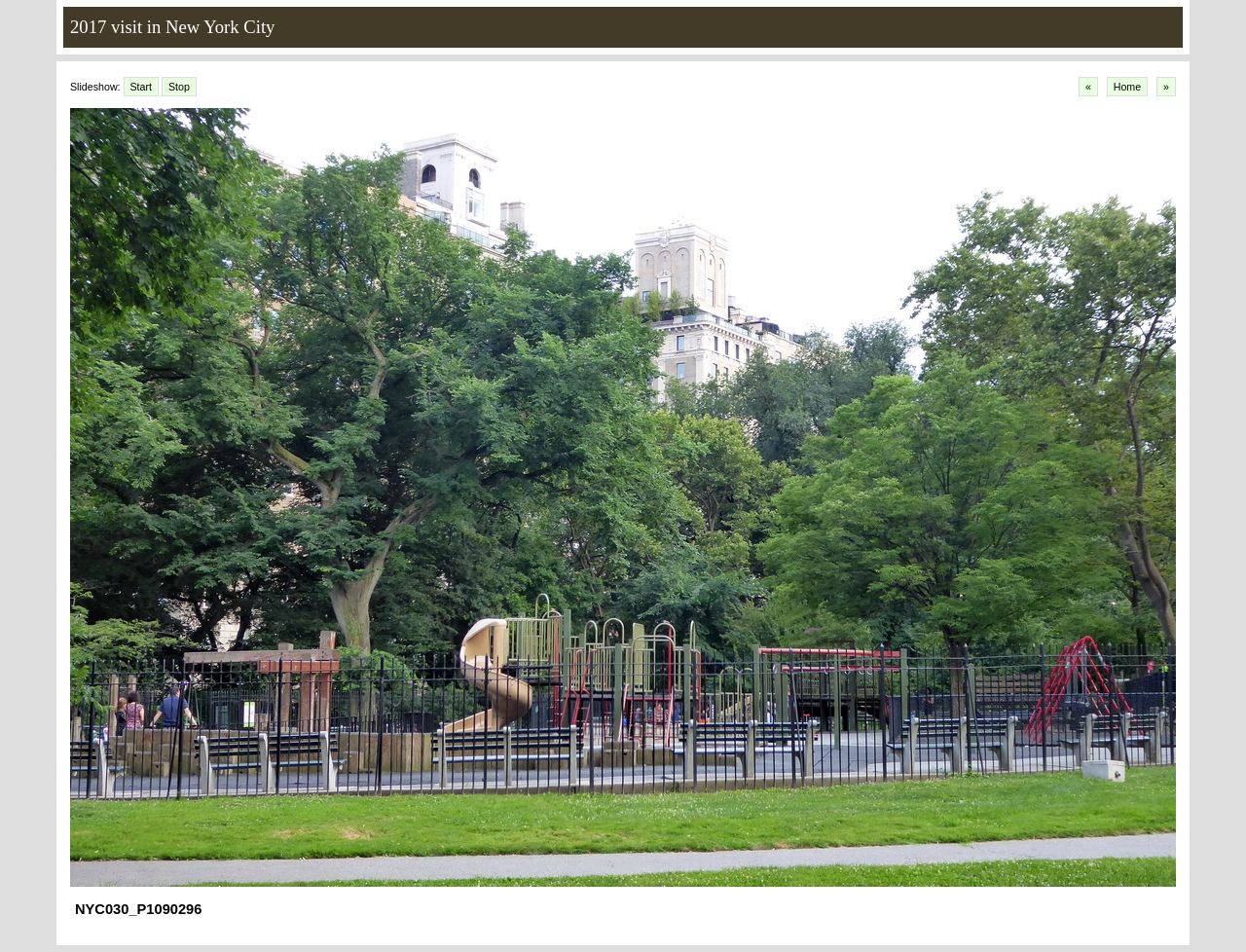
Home (1127, 86)
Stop (179, 86)
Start (141, 86)
